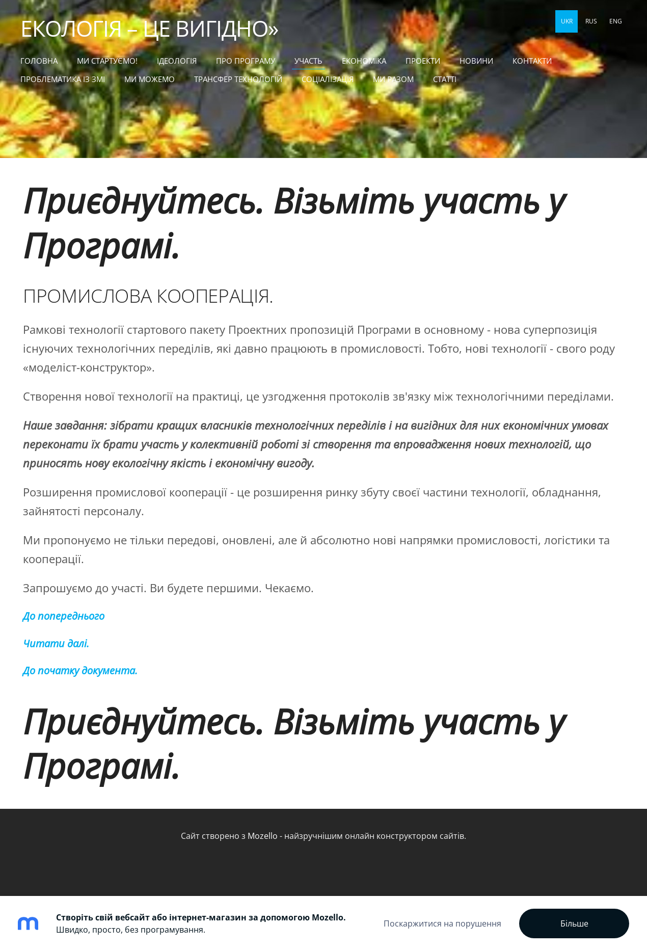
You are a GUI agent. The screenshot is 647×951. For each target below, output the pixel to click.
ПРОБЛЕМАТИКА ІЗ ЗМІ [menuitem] (62, 79)
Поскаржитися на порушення (442, 923)
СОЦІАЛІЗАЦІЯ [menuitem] (328, 79)
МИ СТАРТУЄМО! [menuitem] (107, 61)
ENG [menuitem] (615, 21)
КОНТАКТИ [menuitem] (532, 61)
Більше (574, 923)
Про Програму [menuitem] (245, 61)
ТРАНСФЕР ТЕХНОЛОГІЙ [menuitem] (238, 79)
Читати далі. (56, 643)
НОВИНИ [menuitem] (476, 61)
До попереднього (63, 616)
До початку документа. (80, 670)
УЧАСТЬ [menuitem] (308, 61)
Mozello (263, 835)
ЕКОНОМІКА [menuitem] (364, 61)
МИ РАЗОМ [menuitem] (393, 79)
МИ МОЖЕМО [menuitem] (149, 79)
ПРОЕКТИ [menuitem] (423, 61)
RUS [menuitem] (591, 21)
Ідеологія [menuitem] (177, 61)
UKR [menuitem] (567, 21)
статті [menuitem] (444, 79)
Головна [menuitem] (39, 61)
